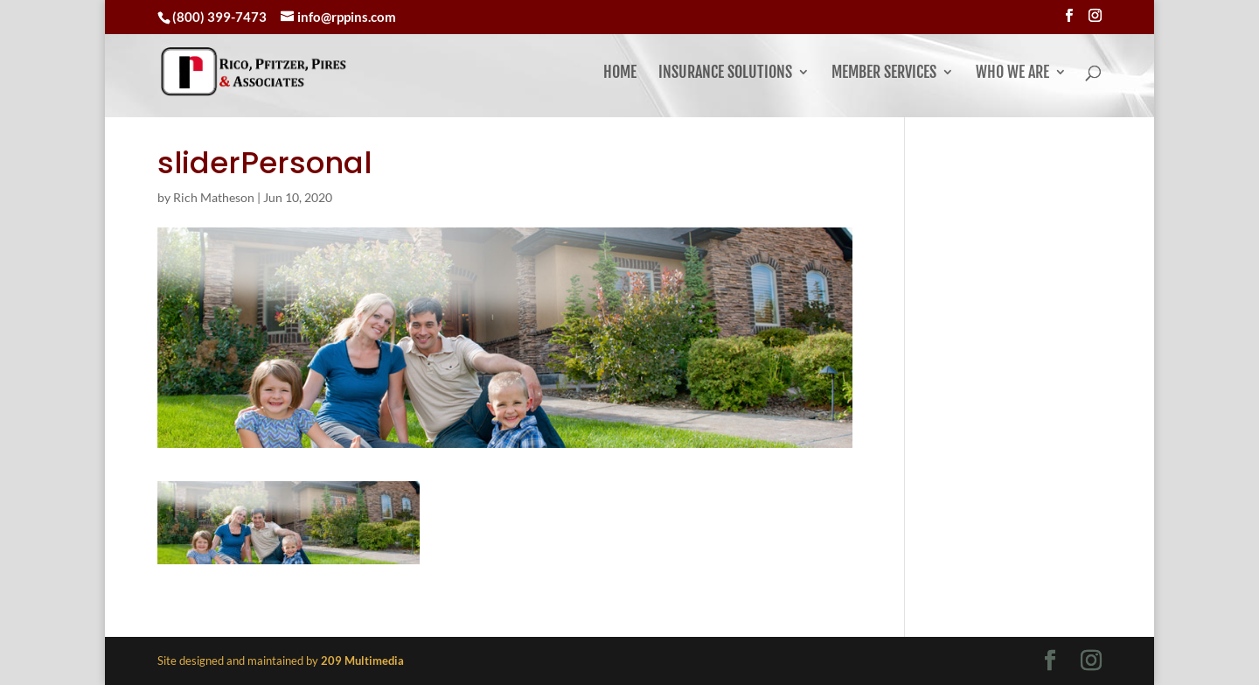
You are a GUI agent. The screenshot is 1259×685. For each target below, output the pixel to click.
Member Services (883, 73)
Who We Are (1012, 73)
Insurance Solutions (725, 73)
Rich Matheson (213, 197)
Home (619, 73)
